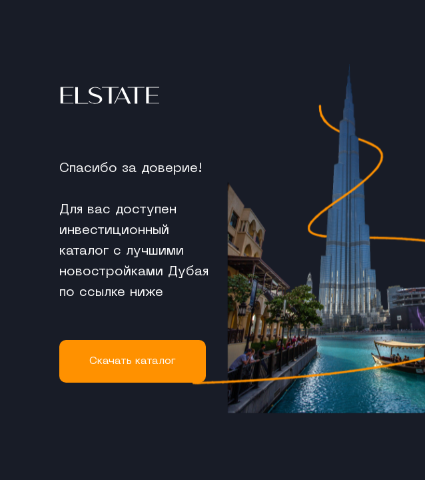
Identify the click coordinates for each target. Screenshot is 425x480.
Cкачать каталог (132, 361)
